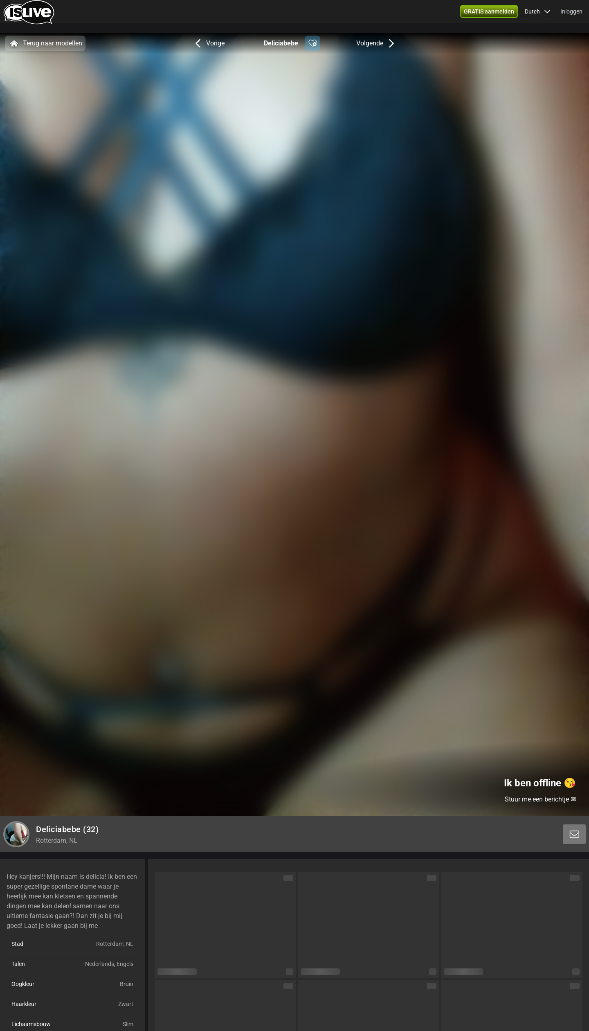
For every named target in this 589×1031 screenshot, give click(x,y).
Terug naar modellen (45, 43)
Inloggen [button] (571, 16)
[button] (489, 16)
